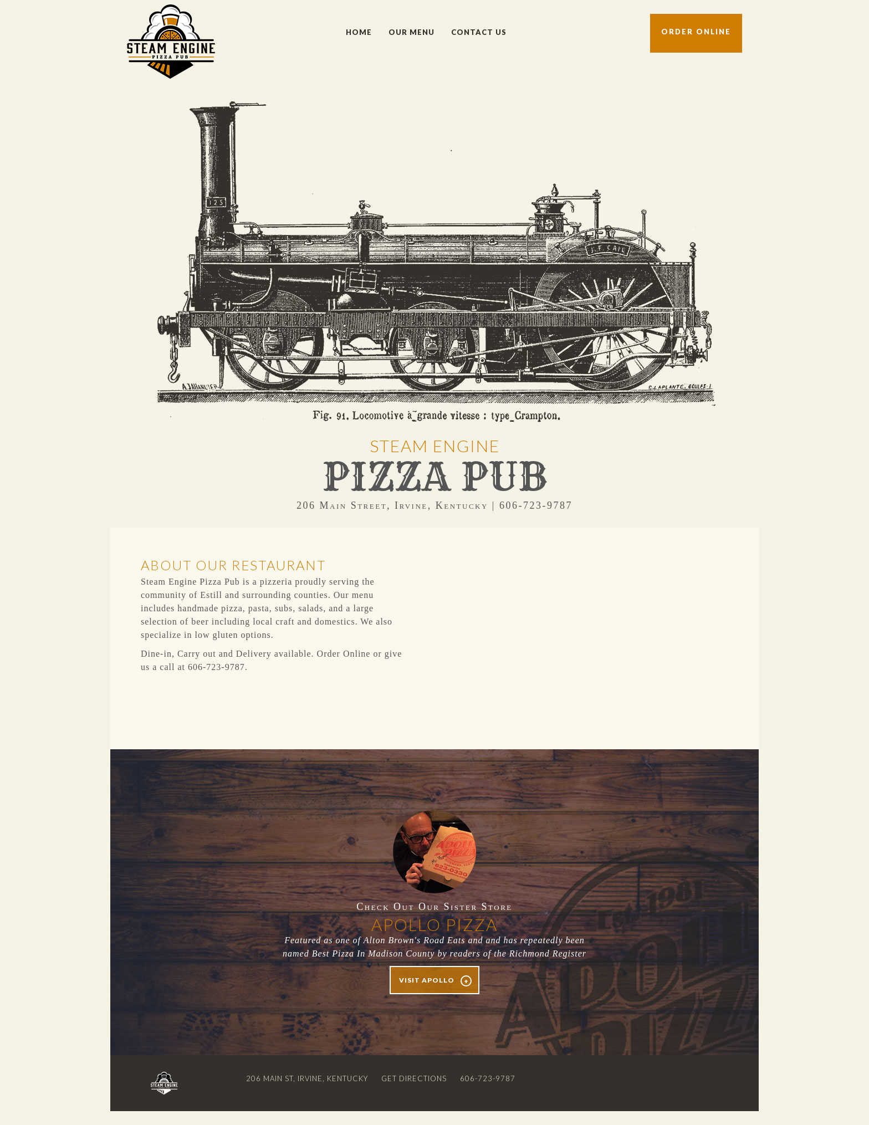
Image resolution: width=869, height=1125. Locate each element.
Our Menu (411, 32)
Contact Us (479, 32)
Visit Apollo (426, 980)
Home (359, 32)
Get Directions (414, 1078)
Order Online (696, 31)
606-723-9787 (487, 1078)
